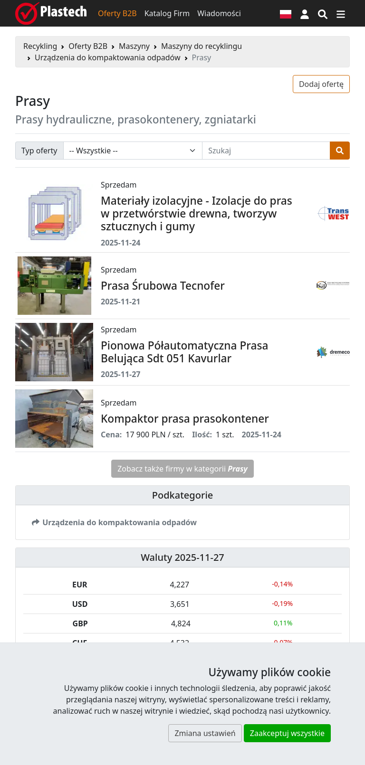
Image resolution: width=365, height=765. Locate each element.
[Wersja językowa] (286, 13)
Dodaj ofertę (321, 84)
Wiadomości (219, 13)
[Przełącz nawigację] (341, 13)
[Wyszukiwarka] (323, 13)
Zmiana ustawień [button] (204, 733)
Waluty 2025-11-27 (182, 557)
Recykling (40, 46)
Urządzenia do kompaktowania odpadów (108, 57)
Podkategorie (182, 495)
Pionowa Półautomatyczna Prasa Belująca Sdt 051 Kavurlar (184, 352)
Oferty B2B (117, 13)
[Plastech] (50, 13)
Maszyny (134, 46)
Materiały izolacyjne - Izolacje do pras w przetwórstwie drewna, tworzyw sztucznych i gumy (196, 213)
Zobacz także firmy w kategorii (182, 468)
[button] (305, 13)
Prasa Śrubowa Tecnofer (163, 285)
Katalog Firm (167, 13)
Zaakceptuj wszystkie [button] (287, 733)
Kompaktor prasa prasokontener (185, 418)
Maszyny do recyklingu (201, 46)
